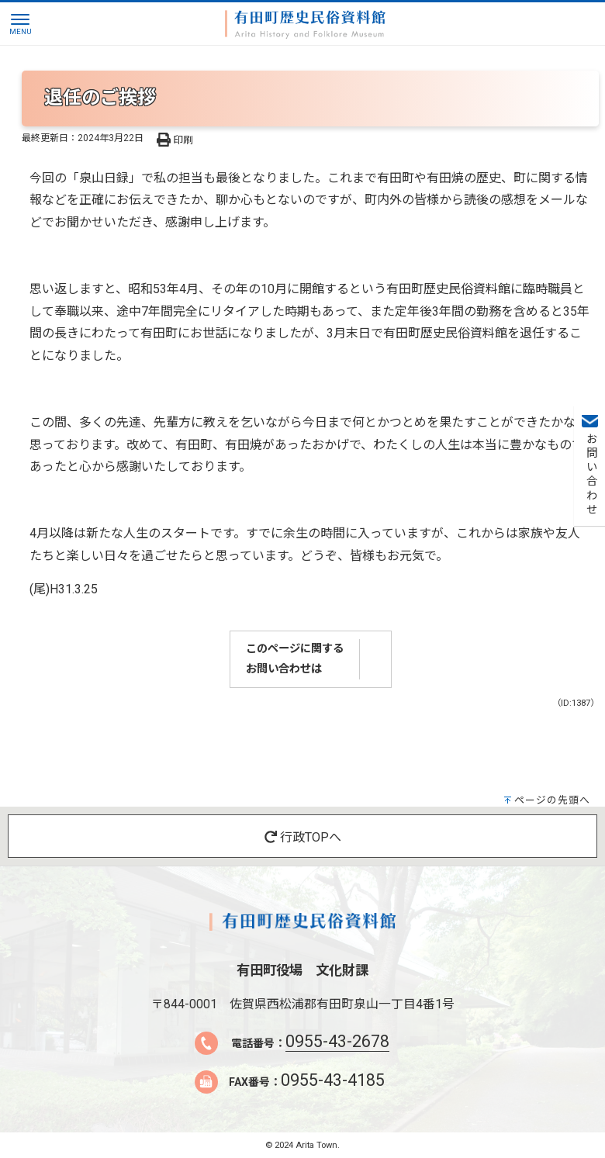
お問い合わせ (589, 475)
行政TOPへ (302, 837)
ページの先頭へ (552, 800)
